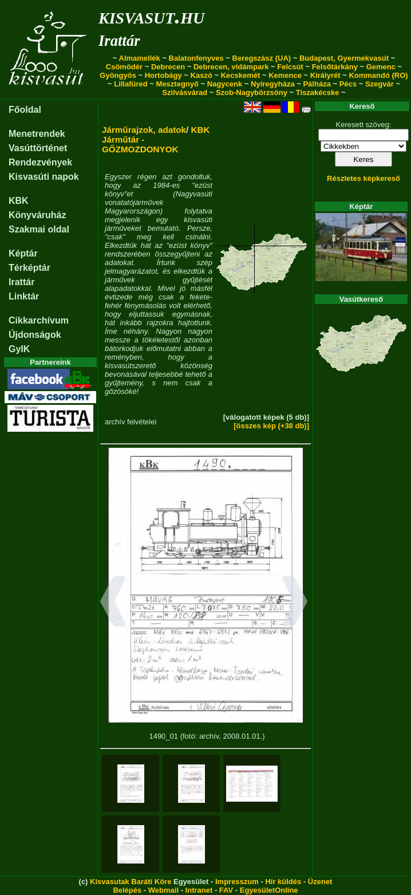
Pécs (348, 84)
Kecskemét (240, 75)
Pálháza (316, 84)
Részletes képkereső (363, 178)
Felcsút (290, 66)
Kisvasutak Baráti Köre (130, 881)
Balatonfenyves (196, 58)
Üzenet (320, 881)
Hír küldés (283, 881)
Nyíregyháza (273, 84)
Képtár (23, 253)
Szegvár (379, 84)
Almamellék (139, 58)
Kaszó (201, 75)
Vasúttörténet (38, 148)
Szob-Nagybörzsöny (251, 92)
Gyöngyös (118, 75)
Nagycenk (224, 84)
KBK (19, 201)
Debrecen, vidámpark (231, 66)
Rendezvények (40, 162)
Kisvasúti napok (44, 177)
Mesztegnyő (177, 84)
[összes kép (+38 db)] (271, 425)
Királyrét (325, 75)
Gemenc (381, 66)
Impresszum (237, 881)
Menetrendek (37, 134)
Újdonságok (35, 335)
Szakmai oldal (39, 229)
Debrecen (168, 66)
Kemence (285, 75)
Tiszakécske (317, 92)
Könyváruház (37, 215)
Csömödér (124, 66)
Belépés (127, 890)
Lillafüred (131, 84)
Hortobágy (163, 75)
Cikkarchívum (39, 320)
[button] (113, 603)
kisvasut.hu (151, 16)
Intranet (199, 890)
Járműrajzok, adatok (144, 130)
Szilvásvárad (184, 92)
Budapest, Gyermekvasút (344, 58)
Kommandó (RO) (378, 75)
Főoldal (25, 110)
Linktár (24, 296)
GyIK (19, 349)
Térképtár (29, 268)
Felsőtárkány (335, 66)
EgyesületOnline (269, 890)
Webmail (163, 890)
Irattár (119, 40)
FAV (226, 890)
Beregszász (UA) (261, 58)
